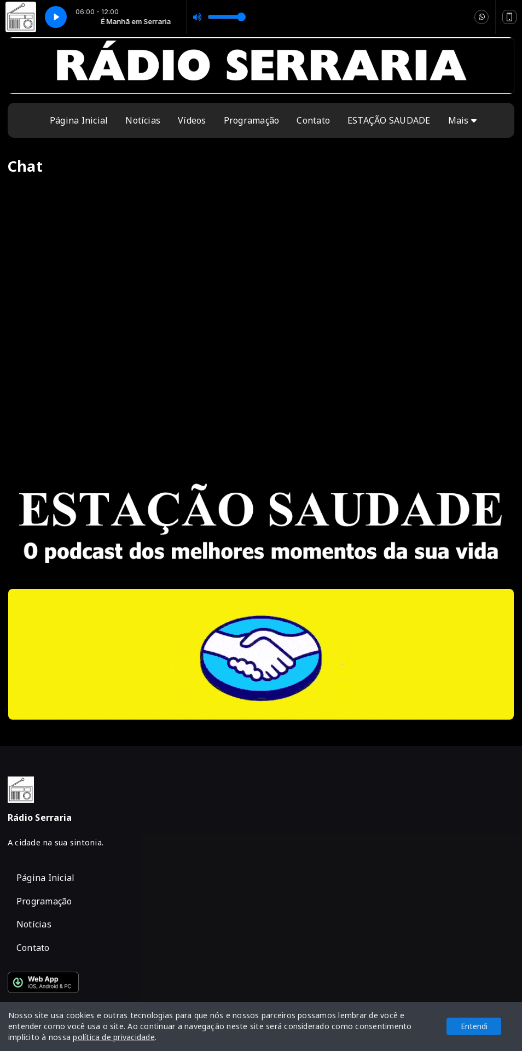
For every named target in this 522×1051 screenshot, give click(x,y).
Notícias (142, 120)
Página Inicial (79, 120)
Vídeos (192, 120)
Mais (462, 120)
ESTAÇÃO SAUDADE (389, 120)
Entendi (474, 1026)
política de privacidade (114, 1037)
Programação (252, 120)
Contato (313, 120)
